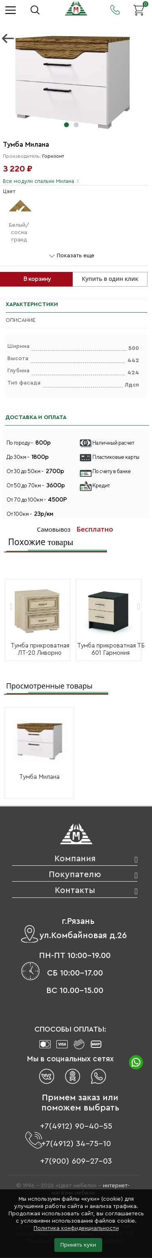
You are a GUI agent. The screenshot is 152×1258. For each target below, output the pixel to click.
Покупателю (75, 874)
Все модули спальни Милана (38, 181)
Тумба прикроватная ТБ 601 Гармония (111, 649)
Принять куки (78, 1245)
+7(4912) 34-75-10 (76, 1144)
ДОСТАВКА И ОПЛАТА (35, 417)
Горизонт (53, 156)
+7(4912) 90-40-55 (76, 1126)
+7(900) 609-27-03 (76, 1161)
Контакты (75, 890)
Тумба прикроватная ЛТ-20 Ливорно (40, 649)
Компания (75, 858)
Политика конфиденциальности (76, 1228)
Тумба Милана (39, 777)
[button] (66, 125)
